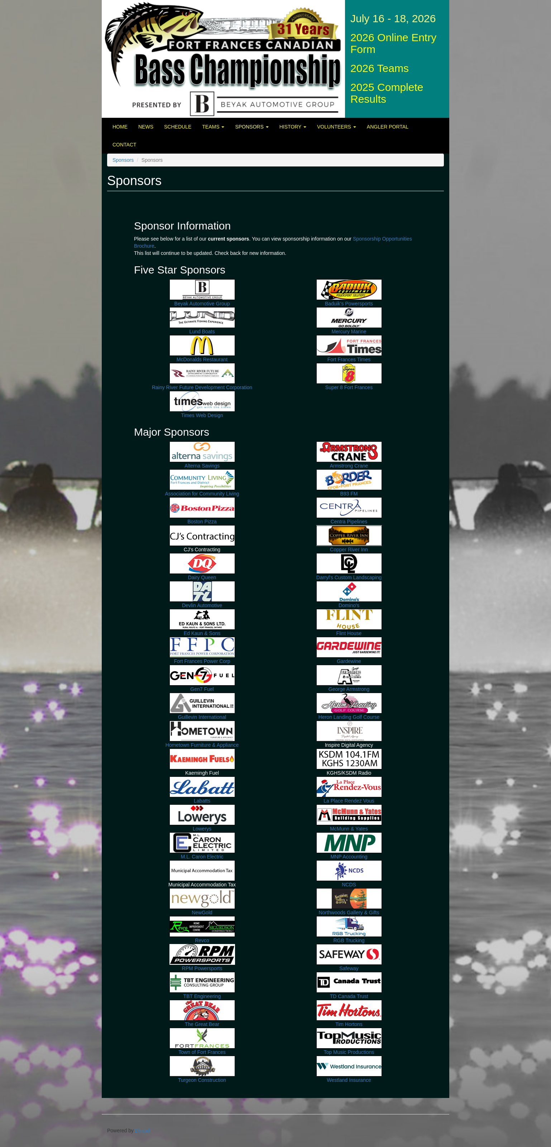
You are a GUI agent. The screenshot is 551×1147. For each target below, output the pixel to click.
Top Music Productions (349, 1052)
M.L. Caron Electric (202, 857)
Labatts (202, 801)
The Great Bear (202, 1024)
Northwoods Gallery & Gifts (349, 912)
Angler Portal (387, 127)
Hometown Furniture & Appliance (202, 745)
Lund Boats (202, 331)
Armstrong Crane (349, 466)
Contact (124, 144)
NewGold (202, 912)
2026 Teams (379, 68)
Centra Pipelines (349, 521)
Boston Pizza (202, 521)
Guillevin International (202, 717)
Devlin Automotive (202, 605)
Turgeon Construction (202, 1080)
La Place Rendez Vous (349, 801)
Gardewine (349, 661)
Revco (202, 940)
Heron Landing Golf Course (348, 717)
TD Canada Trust (349, 996)
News (145, 127)
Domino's (349, 605)
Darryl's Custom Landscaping (349, 577)
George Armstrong (349, 689)
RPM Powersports (202, 968)
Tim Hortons (349, 1024)
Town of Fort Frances (202, 1052)
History (292, 127)
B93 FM (349, 494)
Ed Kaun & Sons (202, 633)
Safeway (349, 968)
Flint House (349, 633)
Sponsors (251, 127)
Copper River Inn (349, 549)
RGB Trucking (348, 940)
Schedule (177, 127)
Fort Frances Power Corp (202, 661)
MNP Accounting (348, 857)
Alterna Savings (202, 466)
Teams (213, 127)
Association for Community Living (202, 494)
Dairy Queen (202, 577)
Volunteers (336, 127)
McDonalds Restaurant (202, 359)
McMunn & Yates (349, 829)
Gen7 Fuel (202, 689)
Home (120, 127)
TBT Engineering (202, 996)
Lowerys (202, 829)
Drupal (142, 1130)
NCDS (349, 884)
